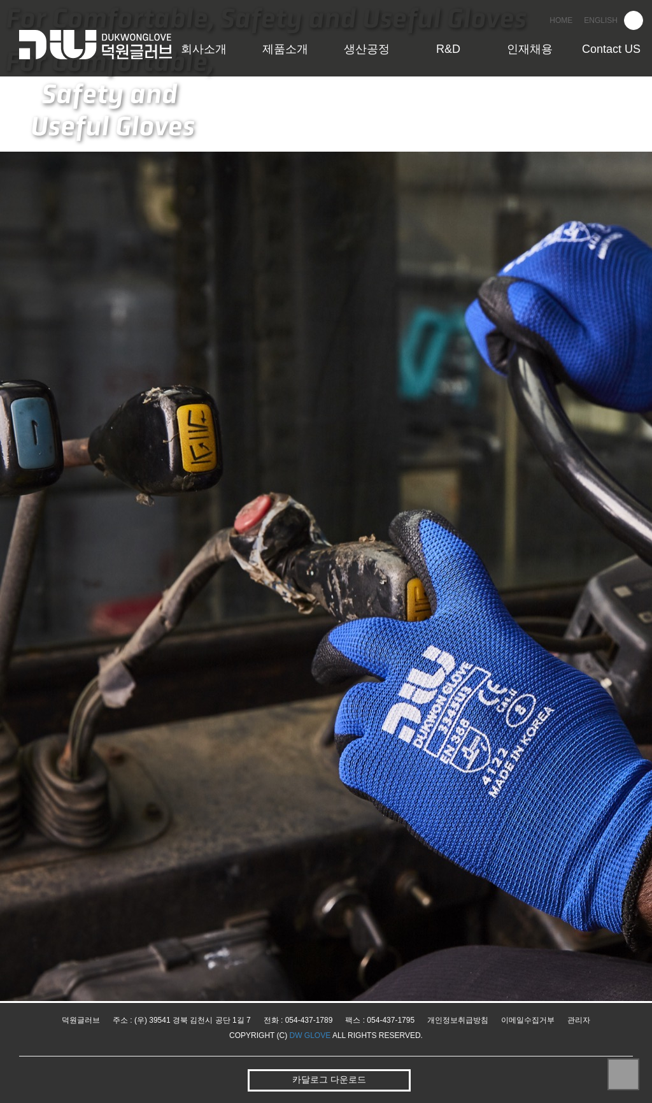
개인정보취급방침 (457, 1020)
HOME (560, 20)
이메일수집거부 (528, 1020)
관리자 (578, 1020)
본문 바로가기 (0, 0)
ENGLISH (601, 20)
